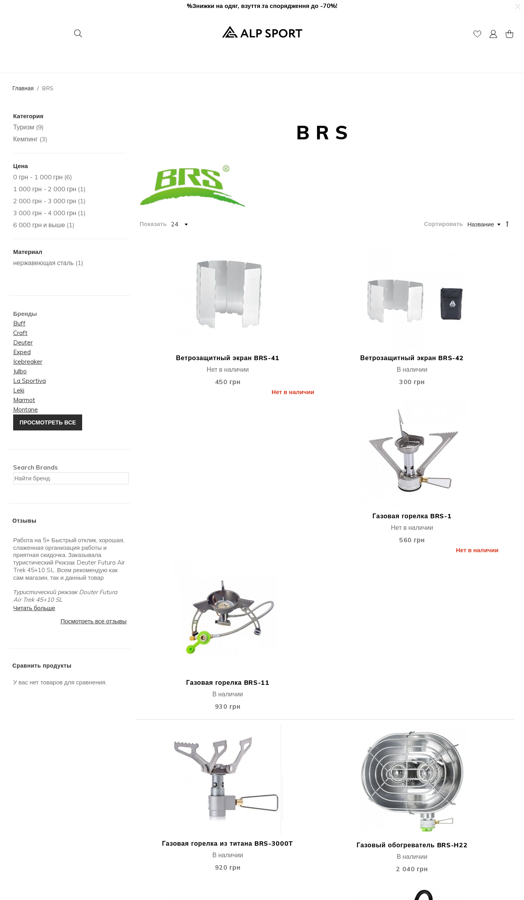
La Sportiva (29, 381)
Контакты (22, 790)
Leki (18, 390)
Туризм (23, 127)
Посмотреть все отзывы (94, 621)
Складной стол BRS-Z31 (183, 636)
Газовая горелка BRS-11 (467, 334)
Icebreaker (27, 361)
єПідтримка (280, 830)
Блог (15, 820)
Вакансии (22, 810)
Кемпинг (25, 139)
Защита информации (293, 820)
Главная (22, 88)
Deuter (23, 342)
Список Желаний (159, 800)
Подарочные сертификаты (173, 820)
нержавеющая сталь (43, 263)
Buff (19, 323)
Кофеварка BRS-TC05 (467, 490)
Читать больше (34, 608)
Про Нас (20, 780)
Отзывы (20, 800)
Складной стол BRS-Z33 (277, 636)
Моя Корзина (154, 790)
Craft (20, 333)
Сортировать (443, 224)
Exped (22, 352)
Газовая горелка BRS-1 (372, 334)
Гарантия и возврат (291, 800)
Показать (153, 224)
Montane (25, 409)
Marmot (24, 400)
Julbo (20, 371)
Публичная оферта (162, 810)
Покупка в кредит (288, 810)
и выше (39, 225)
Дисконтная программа (296, 790)
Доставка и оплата (290, 780)
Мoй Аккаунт (153, 780)
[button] (517, 6)
